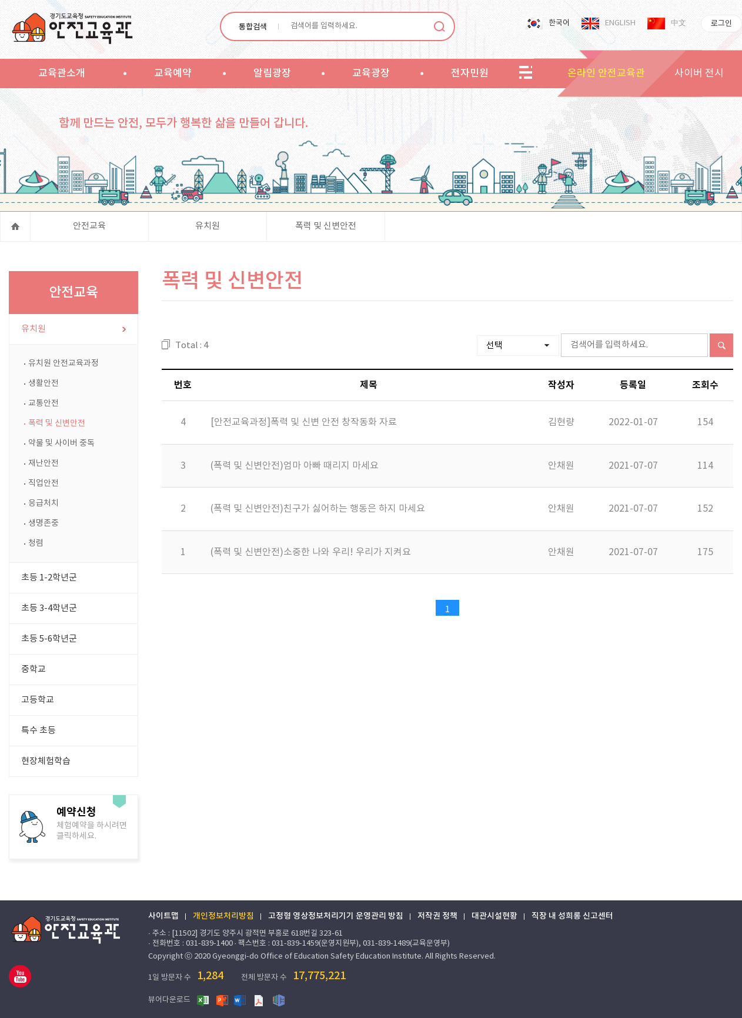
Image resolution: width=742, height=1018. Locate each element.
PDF (260, 999)
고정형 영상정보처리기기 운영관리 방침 (335, 916)
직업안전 (43, 483)
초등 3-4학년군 (49, 608)
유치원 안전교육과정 (63, 363)
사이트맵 (163, 916)
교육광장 (371, 73)
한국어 (559, 23)
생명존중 (43, 523)
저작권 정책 (437, 916)
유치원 (207, 226)
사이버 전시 (699, 73)
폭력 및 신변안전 (325, 226)
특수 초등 (38, 731)
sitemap (525, 73)
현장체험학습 (46, 761)
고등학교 (37, 700)
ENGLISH (620, 23)
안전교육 (89, 226)
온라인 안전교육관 (606, 73)
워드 (241, 999)
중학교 (33, 670)
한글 (279, 999)
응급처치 (43, 503)
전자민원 (470, 73)
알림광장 (272, 73)
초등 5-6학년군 (49, 639)
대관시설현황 (494, 916)
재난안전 (43, 463)
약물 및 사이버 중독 (61, 443)
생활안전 (43, 383)
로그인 (721, 23)
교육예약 (173, 73)
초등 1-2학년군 (49, 578)
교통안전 (43, 403)
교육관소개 (61, 73)
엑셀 (203, 999)
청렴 (36, 543)
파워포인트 (222, 999)
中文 (678, 23)
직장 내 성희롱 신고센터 (572, 916)
